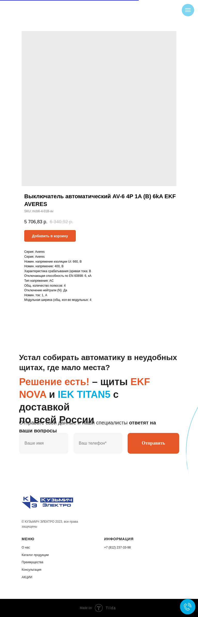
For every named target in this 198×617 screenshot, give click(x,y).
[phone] (98, 443)
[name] (43, 443)
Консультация (31, 570)
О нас (26, 547)
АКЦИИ (27, 577)
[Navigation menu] (188, 10)
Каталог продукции (35, 555)
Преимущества (32, 562)
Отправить (153, 443)
